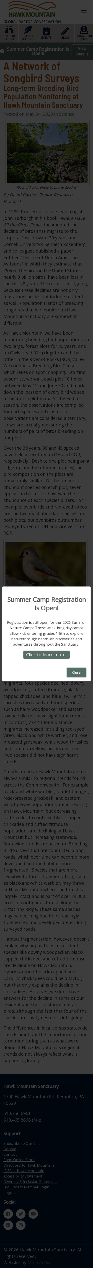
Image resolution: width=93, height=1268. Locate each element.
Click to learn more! (46, 655)
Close (76, 673)
